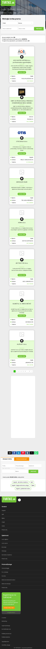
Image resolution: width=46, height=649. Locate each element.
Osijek (3, 522)
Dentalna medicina (7, 555)
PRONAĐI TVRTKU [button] (7, 459)
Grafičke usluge (6, 645)
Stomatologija (5, 568)
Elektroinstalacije (6, 584)
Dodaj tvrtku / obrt (9, 608)
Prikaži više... (5, 530)
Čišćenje (4, 551)
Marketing (4, 621)
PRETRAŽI (39, 28)
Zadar (3, 526)
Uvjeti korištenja (6, 625)
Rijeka (33, 485)
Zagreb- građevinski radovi (23, 488)
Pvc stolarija (5, 572)
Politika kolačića (6, 637)
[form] (23, 24)
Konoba (4, 576)
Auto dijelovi (5, 539)
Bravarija (4, 547)
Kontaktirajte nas (6, 629)
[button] (42, 2)
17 (29, 371)
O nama (4, 618)
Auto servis (5, 543)
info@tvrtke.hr (11, 612)
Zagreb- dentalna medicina (20, 482)
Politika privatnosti (6, 633)
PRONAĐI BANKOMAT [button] (21, 459)
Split (32, 482)
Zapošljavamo (5, 641)
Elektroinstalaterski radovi (8, 580)
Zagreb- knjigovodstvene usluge (20, 485)
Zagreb (4, 510)
